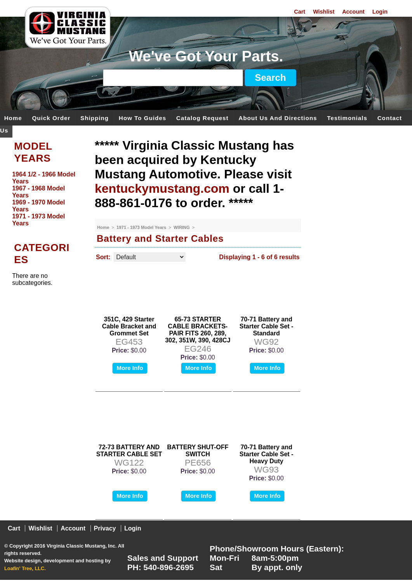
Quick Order (51, 117)
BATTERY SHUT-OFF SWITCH (197, 450)
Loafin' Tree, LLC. (25, 568)
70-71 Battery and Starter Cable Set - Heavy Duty (267, 454)
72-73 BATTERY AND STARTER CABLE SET (129, 450)
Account (353, 12)
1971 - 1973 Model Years (141, 227)
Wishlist (323, 12)
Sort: (103, 257)
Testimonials (347, 117)
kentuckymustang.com (162, 188)
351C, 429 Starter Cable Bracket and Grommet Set (129, 326)
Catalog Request (202, 117)
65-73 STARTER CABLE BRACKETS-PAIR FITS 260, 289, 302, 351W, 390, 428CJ (197, 330)
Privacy (105, 528)
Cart (299, 12)
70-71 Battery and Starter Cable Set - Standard (267, 326)
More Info (129, 368)
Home (13, 117)
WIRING (182, 227)
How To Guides (142, 117)
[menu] (45, 199)
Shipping (94, 117)
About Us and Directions (277, 117)
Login (380, 12)
